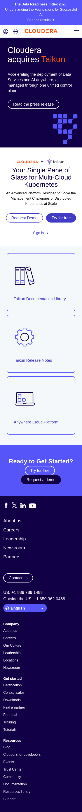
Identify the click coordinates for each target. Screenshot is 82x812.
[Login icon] (5, 32)
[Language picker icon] (15, 32)
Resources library (16, 791)
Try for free (39, 470)
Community (12, 777)
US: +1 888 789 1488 (23, 592)
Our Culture (12, 645)
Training (9, 722)
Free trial (10, 715)
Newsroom (14, 547)
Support (9, 799)
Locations (10, 660)
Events (8, 762)
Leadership (14, 538)
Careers (11, 529)
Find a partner (14, 707)
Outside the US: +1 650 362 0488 (34, 598)
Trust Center (13, 769)
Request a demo (40, 480)
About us (12, 520)
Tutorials (10, 729)
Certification (12, 685)
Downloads (12, 700)
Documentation (15, 784)
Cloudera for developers (22, 754)
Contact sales (13, 692)
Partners (12, 556)
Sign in (41, 233)
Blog (6, 747)
